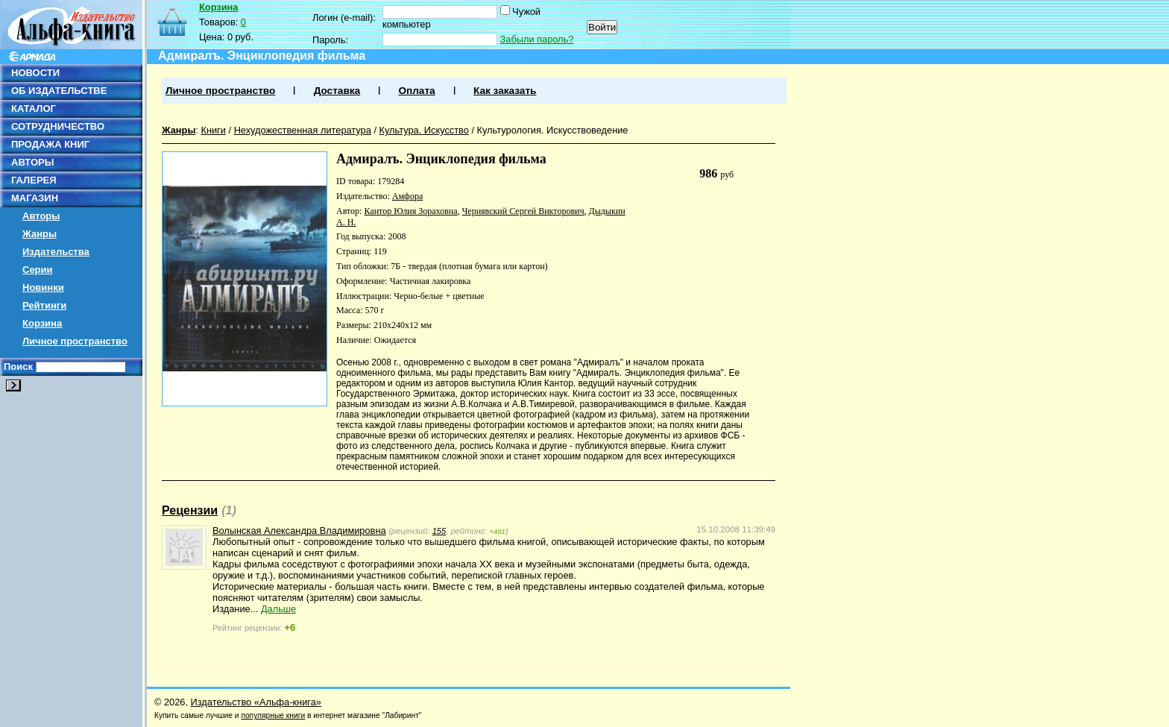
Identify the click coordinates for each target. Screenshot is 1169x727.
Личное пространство (74, 341)
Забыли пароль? (537, 39)
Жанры (39, 233)
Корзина (42, 323)
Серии (37, 269)
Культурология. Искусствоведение (552, 130)
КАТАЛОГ (33, 108)
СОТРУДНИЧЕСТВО (57, 126)
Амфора (407, 196)
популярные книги (273, 715)
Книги (213, 130)
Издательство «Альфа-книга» (256, 702)
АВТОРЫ (32, 162)
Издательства (55, 251)
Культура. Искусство (424, 130)
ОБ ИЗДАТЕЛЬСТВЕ (59, 90)
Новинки (43, 287)
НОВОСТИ (35, 72)
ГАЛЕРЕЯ (34, 180)
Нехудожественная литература (302, 130)
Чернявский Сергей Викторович (523, 211)
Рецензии (190, 510)
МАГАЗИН (34, 198)
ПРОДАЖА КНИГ (50, 144)
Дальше (278, 608)
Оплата (416, 90)
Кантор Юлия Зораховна (410, 211)
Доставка (337, 90)
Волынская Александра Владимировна (299, 530)
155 (439, 530)
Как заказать (504, 90)
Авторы (41, 215)
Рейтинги (44, 305)
